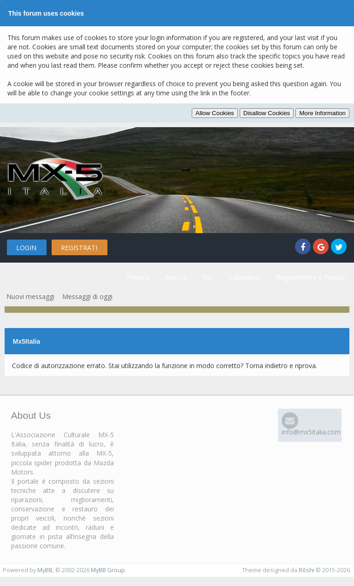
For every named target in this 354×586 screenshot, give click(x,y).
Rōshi (306, 570)
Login (26, 247)
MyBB (45, 570)
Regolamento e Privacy (310, 277)
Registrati (79, 247)
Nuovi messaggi (30, 296)
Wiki (208, 277)
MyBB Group (108, 570)
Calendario (245, 277)
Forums (138, 277)
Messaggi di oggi (87, 296)
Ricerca (176, 277)
